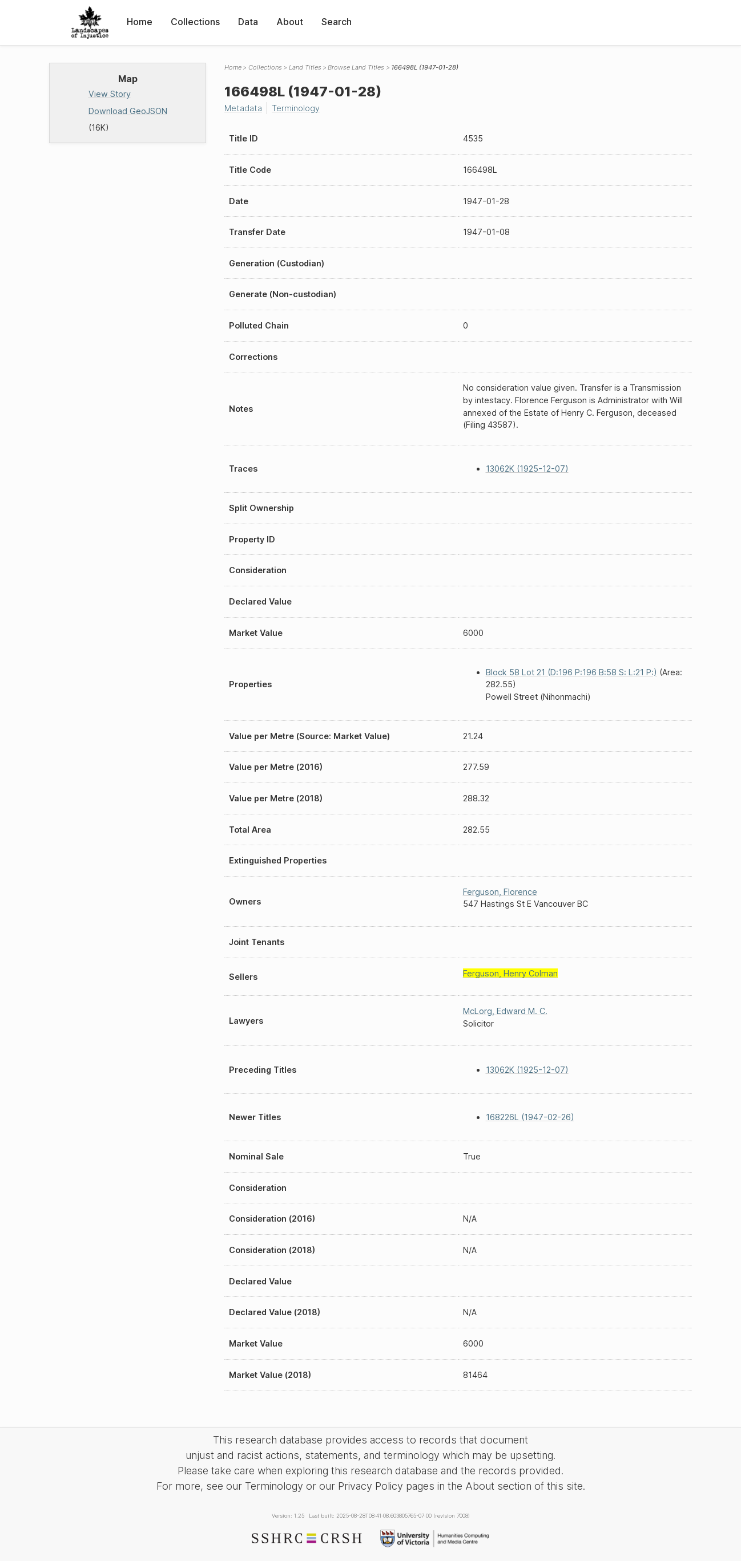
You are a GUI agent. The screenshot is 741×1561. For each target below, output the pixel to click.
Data (248, 21)
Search (336, 21)
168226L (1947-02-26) (530, 1117)
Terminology (296, 108)
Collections (195, 21)
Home (139, 21)
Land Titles (305, 67)
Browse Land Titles (356, 67)
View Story (109, 94)
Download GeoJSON (127, 111)
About (289, 21)
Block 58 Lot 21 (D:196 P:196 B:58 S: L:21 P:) (571, 672)
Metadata (243, 108)
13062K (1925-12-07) (527, 468)
